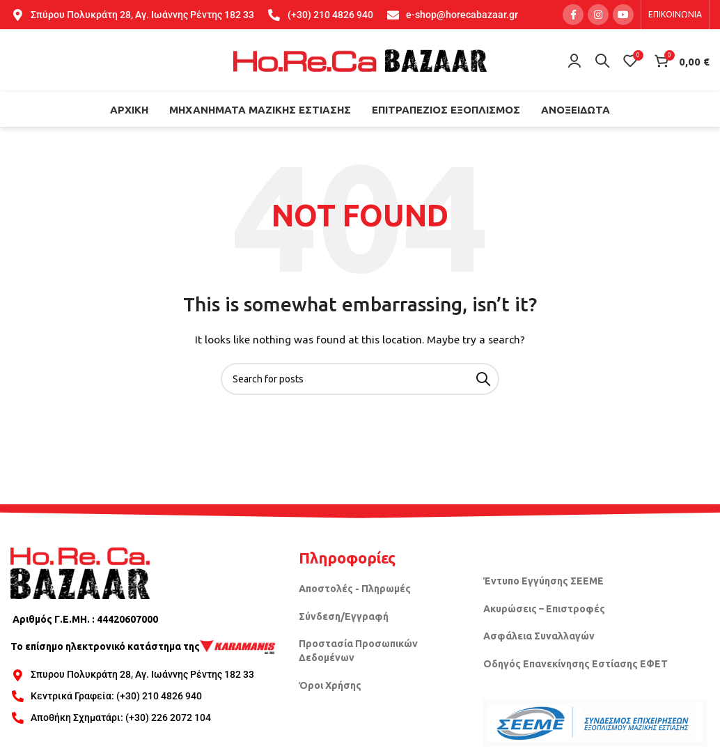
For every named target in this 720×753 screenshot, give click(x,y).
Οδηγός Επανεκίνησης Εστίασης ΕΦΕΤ (575, 663)
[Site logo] (360, 59)
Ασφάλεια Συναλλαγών (539, 636)
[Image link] (80, 571)
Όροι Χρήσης (330, 685)
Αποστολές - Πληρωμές (355, 588)
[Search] (602, 61)
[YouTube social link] (623, 14)
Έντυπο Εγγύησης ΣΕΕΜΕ (543, 581)
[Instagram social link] (598, 14)
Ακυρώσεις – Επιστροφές (544, 608)
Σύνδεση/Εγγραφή (344, 616)
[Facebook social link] (573, 14)
